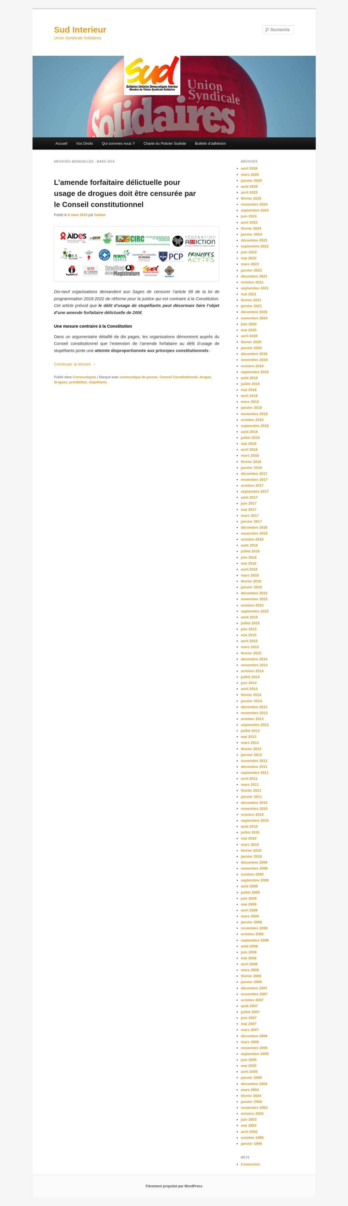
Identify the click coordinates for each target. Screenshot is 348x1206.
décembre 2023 (254, 240)
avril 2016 (249, 569)
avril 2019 (249, 396)
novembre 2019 (254, 360)
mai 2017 (249, 509)
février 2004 (251, 1096)
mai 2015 (249, 635)
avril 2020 (249, 336)
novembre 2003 (254, 1107)
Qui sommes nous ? (118, 143)
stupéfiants (98, 382)
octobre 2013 (252, 719)
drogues (60, 382)
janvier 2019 (251, 407)
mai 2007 (249, 1024)
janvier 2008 (251, 982)
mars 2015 (250, 647)
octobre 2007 (252, 1000)
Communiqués (84, 377)
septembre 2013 (255, 725)
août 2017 (249, 497)
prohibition (78, 382)
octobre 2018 (252, 420)
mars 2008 (250, 970)
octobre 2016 (252, 539)
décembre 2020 (254, 312)
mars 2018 (250, 455)
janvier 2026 (251, 180)
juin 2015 (249, 629)
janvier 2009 (251, 922)
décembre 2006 (254, 1036)
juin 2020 (249, 324)
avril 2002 (249, 1132)
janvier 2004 (251, 1102)
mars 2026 (250, 174)
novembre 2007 (254, 994)
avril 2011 (249, 778)
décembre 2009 (254, 862)
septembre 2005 (255, 1054)
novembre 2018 (254, 414)
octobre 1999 (252, 1137)
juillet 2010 (250, 832)
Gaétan (100, 215)
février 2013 (251, 749)
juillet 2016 (250, 551)
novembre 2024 (254, 204)
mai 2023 (249, 258)
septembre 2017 (255, 491)
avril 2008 (249, 964)
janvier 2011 (251, 797)
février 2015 (251, 653)
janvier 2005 (251, 1077)
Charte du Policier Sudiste (165, 143)
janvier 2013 (251, 755)
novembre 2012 (254, 761)
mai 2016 (249, 563)
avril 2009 (249, 910)
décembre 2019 (254, 354)
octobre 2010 (252, 814)
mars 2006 (250, 1042)
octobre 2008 (252, 934)
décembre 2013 (254, 707)
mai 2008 (249, 958)
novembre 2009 (254, 868)
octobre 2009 (252, 874)
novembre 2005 (254, 1048)
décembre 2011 (254, 767)
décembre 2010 (254, 803)
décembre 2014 (254, 659)
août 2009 (249, 886)
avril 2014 (249, 689)
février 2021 (251, 300)
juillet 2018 (250, 438)
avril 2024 (249, 222)
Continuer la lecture (75, 364)
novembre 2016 (254, 533)
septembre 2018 (255, 426)
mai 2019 (249, 390)
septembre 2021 (255, 288)
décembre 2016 (254, 527)
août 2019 (249, 378)
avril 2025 (249, 192)
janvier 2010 (251, 856)
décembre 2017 (254, 473)
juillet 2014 (250, 677)
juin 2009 (249, 898)
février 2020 (251, 342)
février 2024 (251, 228)
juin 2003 (249, 1119)
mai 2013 (249, 737)
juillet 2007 (250, 1012)
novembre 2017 (254, 479)
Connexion (250, 1164)
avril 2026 (249, 168)
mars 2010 (250, 844)
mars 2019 (250, 402)
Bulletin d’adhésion (210, 143)
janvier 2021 (251, 306)
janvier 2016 (251, 587)
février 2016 (251, 581)
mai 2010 (249, 838)
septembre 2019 (255, 372)
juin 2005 (249, 1060)
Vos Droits (84, 143)
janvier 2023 (251, 270)
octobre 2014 (252, 671)
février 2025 (251, 198)
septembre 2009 (255, 880)
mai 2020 (249, 330)
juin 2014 (249, 683)
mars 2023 (250, 264)
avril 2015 (249, 641)
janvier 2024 (251, 234)
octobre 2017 (252, 485)
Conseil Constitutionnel (178, 377)
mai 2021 (249, 294)
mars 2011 (250, 784)
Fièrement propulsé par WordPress (174, 1186)
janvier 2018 (251, 468)
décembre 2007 (254, 988)
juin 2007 (249, 1018)
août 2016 (249, 545)
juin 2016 (249, 557)
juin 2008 (249, 952)
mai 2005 (249, 1066)
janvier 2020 (251, 348)
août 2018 (249, 432)
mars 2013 (250, 742)
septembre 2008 (255, 940)
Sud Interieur (80, 29)
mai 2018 (249, 443)
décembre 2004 (254, 1084)
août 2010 (249, 826)
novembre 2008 (254, 928)
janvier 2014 (251, 701)
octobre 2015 (252, 605)
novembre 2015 (254, 599)
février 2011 (251, 790)
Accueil (61, 143)
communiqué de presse (138, 377)
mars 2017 (250, 515)
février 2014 (251, 695)
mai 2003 (249, 1125)
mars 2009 (250, 916)
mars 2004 (250, 1090)
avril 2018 (249, 449)
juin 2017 (249, 503)
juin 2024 (249, 216)
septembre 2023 (255, 246)
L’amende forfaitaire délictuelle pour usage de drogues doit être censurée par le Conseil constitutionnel (125, 193)
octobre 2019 (252, 366)
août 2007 (249, 1006)
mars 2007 (250, 1030)
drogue (205, 377)
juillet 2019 (250, 384)
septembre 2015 (255, 611)
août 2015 (249, 617)
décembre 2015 (254, 593)
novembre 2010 (254, 808)
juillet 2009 (250, 892)
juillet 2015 (250, 623)
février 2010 (251, 850)
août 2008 (249, 946)
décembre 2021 (254, 276)
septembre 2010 (255, 820)
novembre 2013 (254, 713)
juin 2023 (249, 252)
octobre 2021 (252, 282)
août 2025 (249, 186)
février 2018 (251, 462)
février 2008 (251, 976)
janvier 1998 (251, 1143)
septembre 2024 (255, 210)
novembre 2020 (254, 318)
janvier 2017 (251, 521)
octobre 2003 (252, 1113)
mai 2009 (249, 904)
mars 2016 (250, 575)
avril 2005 (249, 1072)
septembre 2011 (255, 772)
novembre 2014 (254, 665)
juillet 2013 (250, 731)
